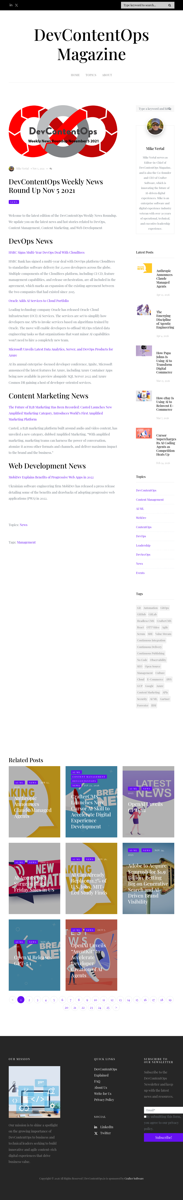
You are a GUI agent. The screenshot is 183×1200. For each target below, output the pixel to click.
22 (82, 1007)
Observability (158, 660)
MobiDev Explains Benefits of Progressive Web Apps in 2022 (51, 477)
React (140, 627)
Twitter (102, 1133)
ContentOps (143, 527)
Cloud (140, 679)
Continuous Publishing (150, 653)
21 (74, 1007)
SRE (150, 634)
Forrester (142, 705)
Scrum (141, 634)
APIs (165, 692)
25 (107, 1007)
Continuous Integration (151, 640)
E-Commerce (155, 679)
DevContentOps (146, 490)
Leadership (143, 545)
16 (145, 1000)
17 (153, 1000)
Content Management (150, 499)
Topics (91, 75)
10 (95, 1000)
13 (120, 1000)
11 (104, 1000)
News (14, 202)
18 (161, 1000)
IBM (153, 705)
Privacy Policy (104, 1100)
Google (149, 686)
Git (139, 608)
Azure (159, 686)
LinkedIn (103, 1127)
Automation (151, 608)
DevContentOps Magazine (91, 44)
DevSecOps (143, 555)
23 (91, 1007)
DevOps (141, 536)
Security (142, 699)
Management (26, 542)
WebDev (141, 518)
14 (128, 1000)
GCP (139, 686)
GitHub (141, 614)
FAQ (97, 1081)
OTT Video (153, 627)
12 (112, 1000)
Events (140, 573)
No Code (142, 660)
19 (170, 1000)
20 (66, 1007)
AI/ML (140, 509)
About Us (100, 1087)
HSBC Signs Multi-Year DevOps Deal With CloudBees (47, 252)
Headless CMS (145, 621)
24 (99, 1007)
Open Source (152, 666)
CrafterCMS (164, 621)
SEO (139, 666)
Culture (160, 673)
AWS (168, 679)
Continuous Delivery (149, 647)
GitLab (153, 614)
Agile (165, 627)
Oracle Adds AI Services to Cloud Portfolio (39, 301)
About (107, 75)
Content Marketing (148, 692)
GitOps (165, 608)
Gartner (165, 699)
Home (75, 75)
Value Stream (163, 634)
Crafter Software (134, 1178)
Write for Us (102, 1093)
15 (137, 1000)
